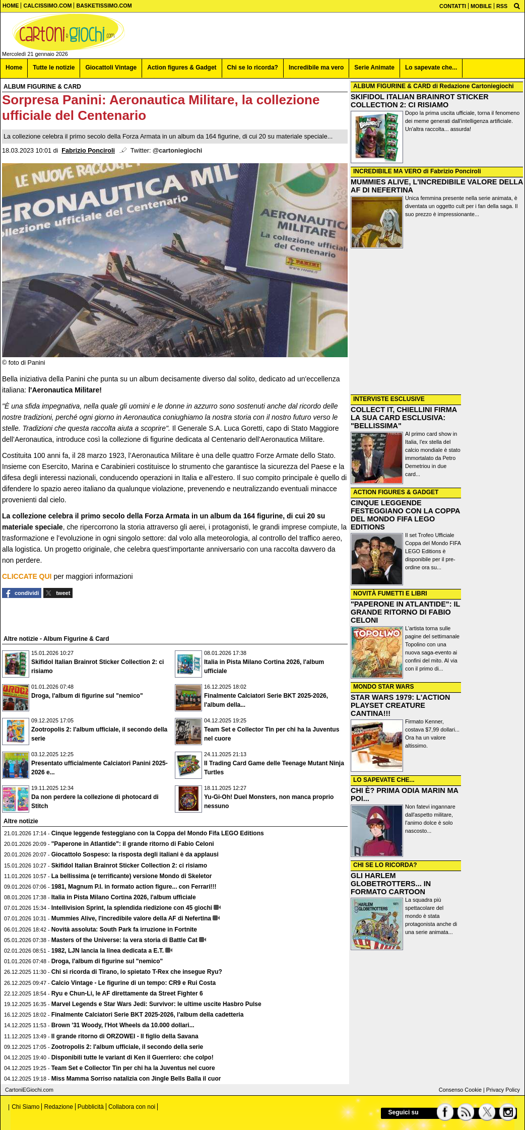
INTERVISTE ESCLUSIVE (389, 399)
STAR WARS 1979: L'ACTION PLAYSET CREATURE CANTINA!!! (400, 705)
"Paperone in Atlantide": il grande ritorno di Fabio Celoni (132, 843)
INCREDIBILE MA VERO (387, 171)
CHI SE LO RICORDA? (385, 865)
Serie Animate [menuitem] (374, 67)
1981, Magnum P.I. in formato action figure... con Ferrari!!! (134, 886)
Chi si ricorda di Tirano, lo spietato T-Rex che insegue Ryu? (136, 971)
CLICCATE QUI (27, 576)
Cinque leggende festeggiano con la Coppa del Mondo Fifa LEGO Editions (157, 833)
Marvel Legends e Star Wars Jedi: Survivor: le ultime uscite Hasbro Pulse (156, 1004)
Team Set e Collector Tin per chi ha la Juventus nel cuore (133, 1068)
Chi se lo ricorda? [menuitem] (252, 67)
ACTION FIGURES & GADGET (395, 492)
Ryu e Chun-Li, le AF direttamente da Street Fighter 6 (127, 993)
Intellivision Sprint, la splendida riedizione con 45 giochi (131, 907)
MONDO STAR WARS (383, 686)
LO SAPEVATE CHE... (384, 779)
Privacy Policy (503, 1090)
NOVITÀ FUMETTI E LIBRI (390, 593)
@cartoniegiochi (177, 150)
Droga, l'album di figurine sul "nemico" (87, 695)
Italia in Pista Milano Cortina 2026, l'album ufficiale (123, 897)
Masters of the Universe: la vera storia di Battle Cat (124, 940)
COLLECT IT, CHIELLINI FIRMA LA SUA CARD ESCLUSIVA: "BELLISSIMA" (404, 418)
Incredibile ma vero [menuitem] (316, 67)
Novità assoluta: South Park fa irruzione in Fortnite (124, 929)
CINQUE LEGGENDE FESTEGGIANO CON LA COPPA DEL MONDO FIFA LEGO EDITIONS (405, 515)
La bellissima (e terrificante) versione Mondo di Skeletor (131, 876)
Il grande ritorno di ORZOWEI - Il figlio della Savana (125, 1036)
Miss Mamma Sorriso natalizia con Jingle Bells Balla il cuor (136, 1078)
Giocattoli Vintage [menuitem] (111, 67)
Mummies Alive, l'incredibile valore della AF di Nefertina (131, 918)
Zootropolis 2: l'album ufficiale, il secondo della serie (127, 1046)
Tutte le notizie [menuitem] (54, 67)
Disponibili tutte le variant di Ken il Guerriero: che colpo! (132, 1057)
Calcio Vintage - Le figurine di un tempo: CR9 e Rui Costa (133, 982)
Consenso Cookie (460, 1090)
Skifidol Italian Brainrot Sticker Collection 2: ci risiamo (129, 865)
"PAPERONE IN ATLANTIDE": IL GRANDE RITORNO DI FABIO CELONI (405, 612)
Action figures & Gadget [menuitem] (181, 67)
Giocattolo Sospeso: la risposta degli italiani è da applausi (135, 854)
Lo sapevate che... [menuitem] (431, 67)
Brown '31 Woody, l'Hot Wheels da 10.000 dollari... (122, 1025)
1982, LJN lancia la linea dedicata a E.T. (107, 950)
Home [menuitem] (14, 67)
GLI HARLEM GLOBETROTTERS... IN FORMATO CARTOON (391, 884)
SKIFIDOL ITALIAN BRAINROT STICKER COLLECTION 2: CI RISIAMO (420, 101)
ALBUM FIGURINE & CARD (392, 86)
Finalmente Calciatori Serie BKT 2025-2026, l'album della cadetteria (147, 1014)
